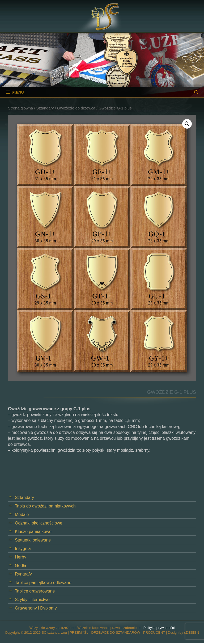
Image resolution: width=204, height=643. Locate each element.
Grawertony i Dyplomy (36, 608)
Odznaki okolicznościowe (38, 523)
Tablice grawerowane (35, 591)
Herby (20, 557)
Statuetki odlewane (33, 540)
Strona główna (20, 108)
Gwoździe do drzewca (76, 108)
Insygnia (23, 548)
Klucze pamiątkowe (33, 531)
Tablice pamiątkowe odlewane (43, 582)
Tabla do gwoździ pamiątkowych (45, 506)
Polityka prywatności (159, 628)
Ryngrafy (23, 574)
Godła (20, 565)
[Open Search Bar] (196, 92)
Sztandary (45, 108)
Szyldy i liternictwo (32, 599)
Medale (22, 514)
